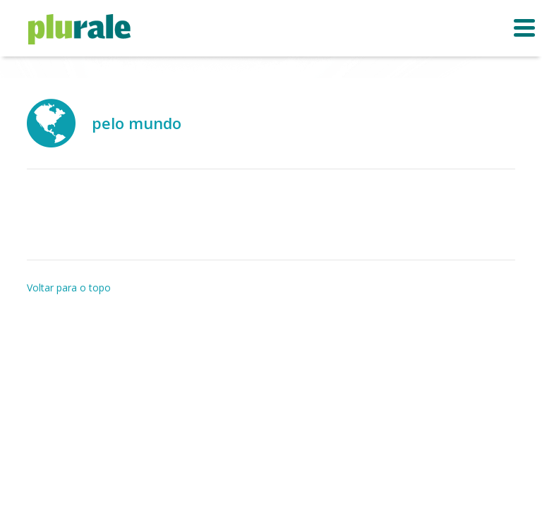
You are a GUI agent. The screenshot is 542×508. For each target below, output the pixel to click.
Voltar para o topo (69, 287)
